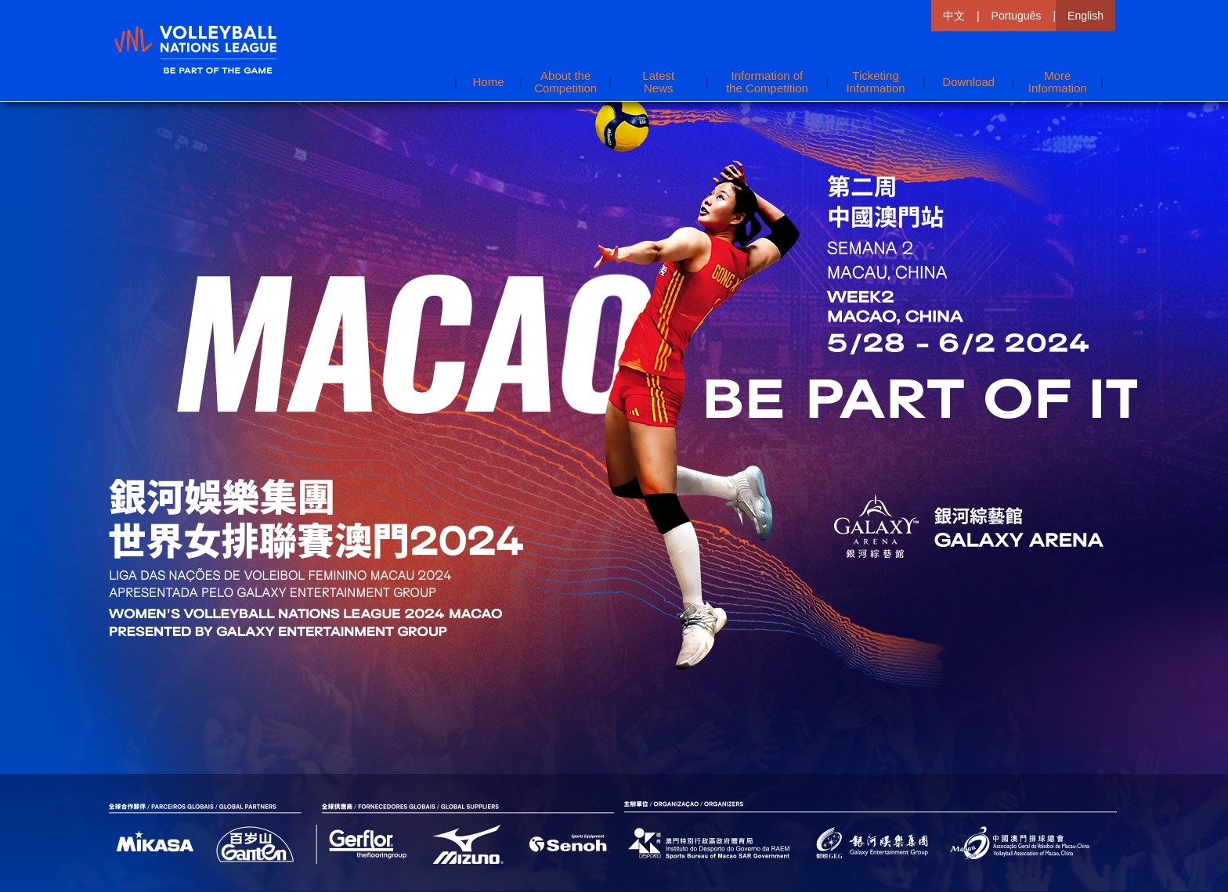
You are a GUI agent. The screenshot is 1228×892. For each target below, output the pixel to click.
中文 (954, 15)
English (1085, 15)
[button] (1057, 82)
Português (1016, 15)
